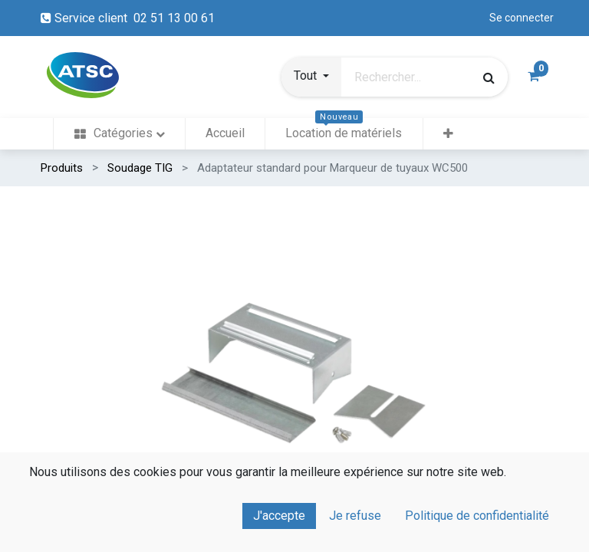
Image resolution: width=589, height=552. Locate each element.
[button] (311, 77)
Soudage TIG (140, 168)
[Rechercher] (488, 77)
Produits (62, 168)
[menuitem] (119, 134)
